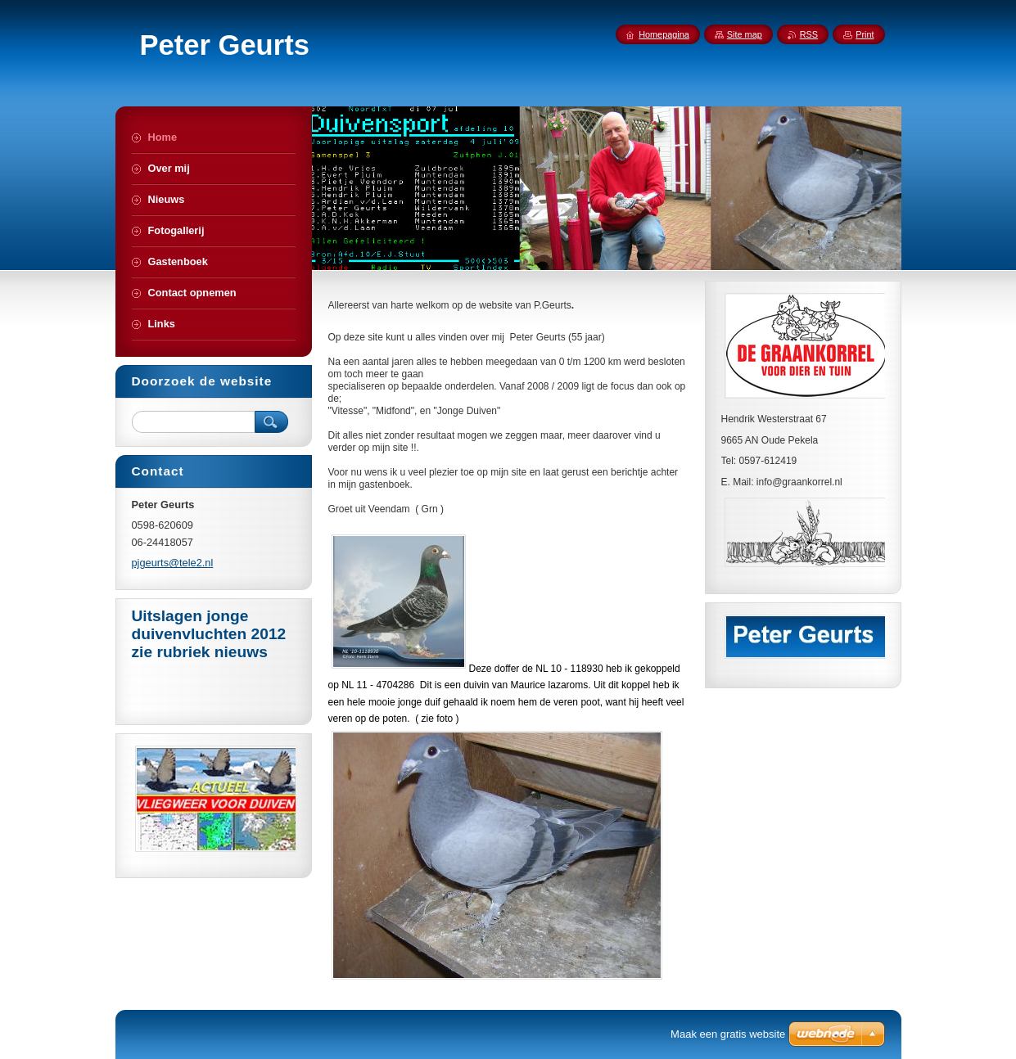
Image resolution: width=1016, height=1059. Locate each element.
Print (865, 34)
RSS (809, 34)
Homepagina (664, 34)
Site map (744, 34)
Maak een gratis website (728, 1034)
